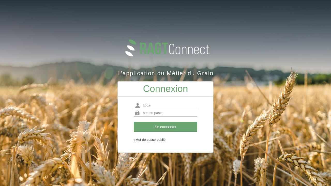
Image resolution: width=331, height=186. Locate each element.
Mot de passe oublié (150, 140)
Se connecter (165, 127)
